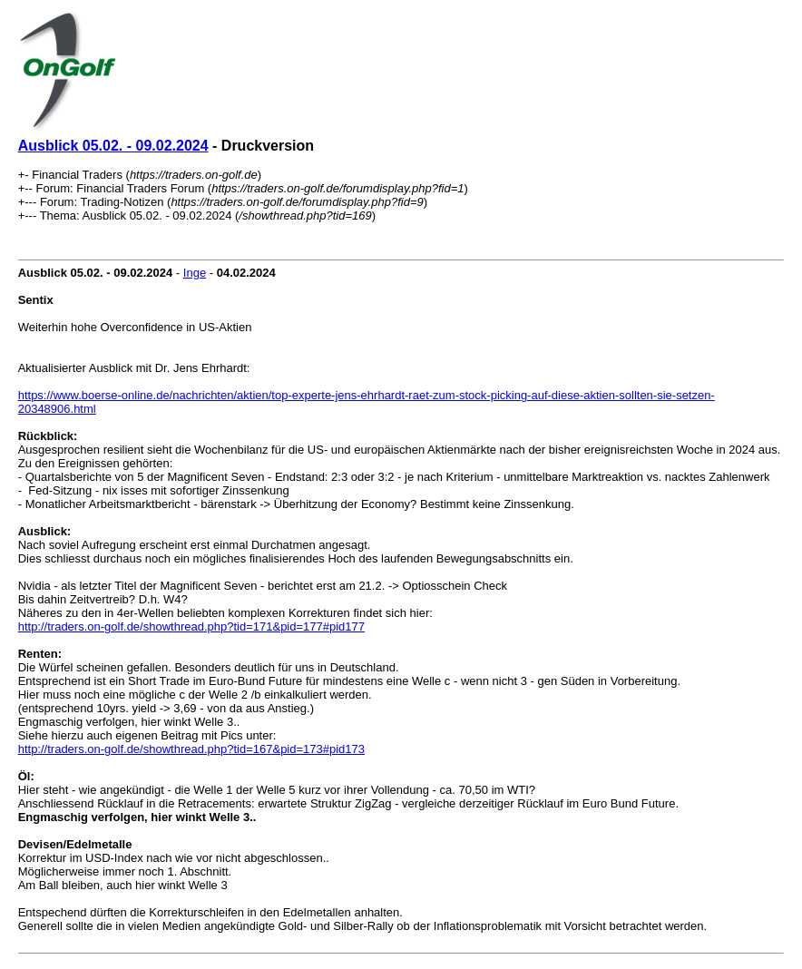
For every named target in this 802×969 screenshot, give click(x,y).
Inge (194, 272)
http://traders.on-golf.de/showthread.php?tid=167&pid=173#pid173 (191, 749)
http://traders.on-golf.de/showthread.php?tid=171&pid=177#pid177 (191, 626)
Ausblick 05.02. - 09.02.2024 (113, 145)
